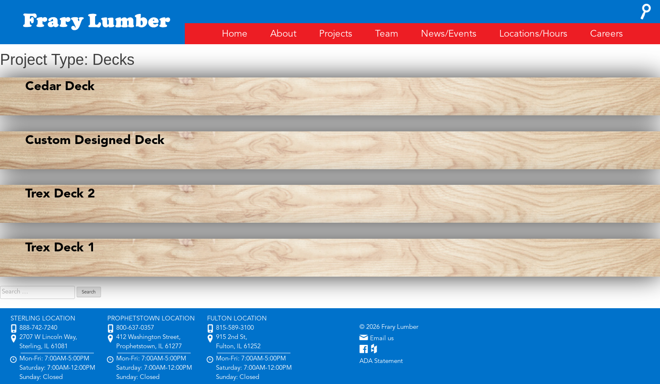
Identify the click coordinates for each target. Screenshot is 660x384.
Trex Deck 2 (60, 194)
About (283, 34)
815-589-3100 (235, 328)
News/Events (448, 34)
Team (386, 34)
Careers (606, 34)
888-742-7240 (38, 328)
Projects (335, 34)
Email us (376, 339)
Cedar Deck (60, 86)
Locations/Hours (533, 34)
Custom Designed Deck (95, 140)
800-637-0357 (135, 328)
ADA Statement (381, 361)
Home (235, 34)
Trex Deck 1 (60, 248)
